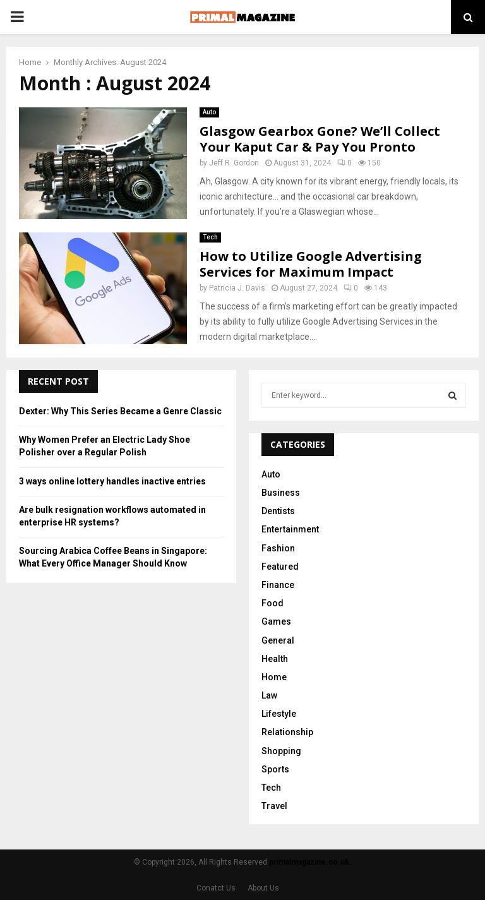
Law (269, 695)
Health (274, 659)
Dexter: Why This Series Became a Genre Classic (120, 411)
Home (274, 677)
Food (272, 603)
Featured (280, 566)
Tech (210, 237)
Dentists (278, 511)
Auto (209, 112)
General (277, 640)
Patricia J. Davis (237, 288)
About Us (263, 888)
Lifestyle (278, 714)
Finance (277, 585)
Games (276, 621)
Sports (275, 769)
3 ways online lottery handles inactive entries (112, 481)
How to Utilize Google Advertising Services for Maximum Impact (311, 264)
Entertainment (290, 529)
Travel (274, 806)
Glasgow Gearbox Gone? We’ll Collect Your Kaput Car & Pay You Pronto (320, 139)
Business (280, 493)
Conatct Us (216, 888)
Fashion (278, 548)
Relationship (287, 732)
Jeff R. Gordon (234, 163)
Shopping (281, 751)
